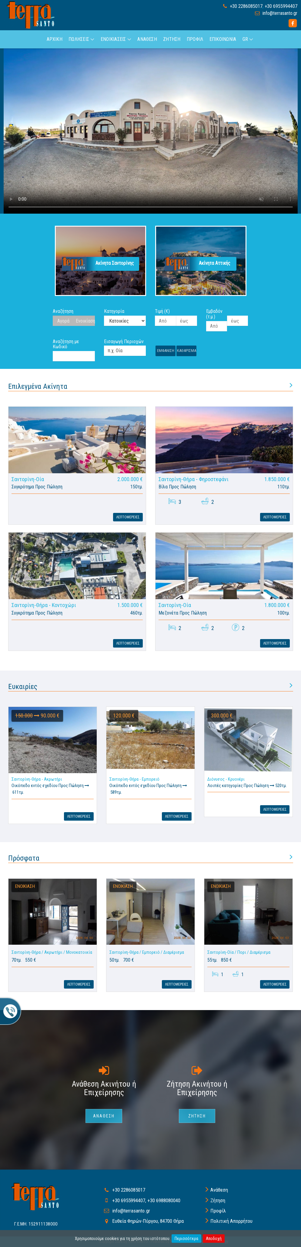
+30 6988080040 (163, 1200)
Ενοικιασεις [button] (116, 39)
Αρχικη (54, 39)
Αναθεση (147, 39)
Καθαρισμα (186, 350)
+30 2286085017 (246, 6)
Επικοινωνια (222, 39)
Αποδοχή (214, 1238)
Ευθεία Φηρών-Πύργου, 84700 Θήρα (148, 1221)
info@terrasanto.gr (280, 13)
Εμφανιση (165, 350)
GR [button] (247, 39)
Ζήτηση (217, 1200)
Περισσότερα (186, 1238)
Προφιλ (195, 39)
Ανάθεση (219, 1190)
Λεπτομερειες (128, 517)
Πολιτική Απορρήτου (231, 1221)
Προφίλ (218, 1211)
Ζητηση (171, 39)
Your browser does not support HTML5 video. (151, 131)
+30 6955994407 (281, 6)
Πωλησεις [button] (81, 39)
